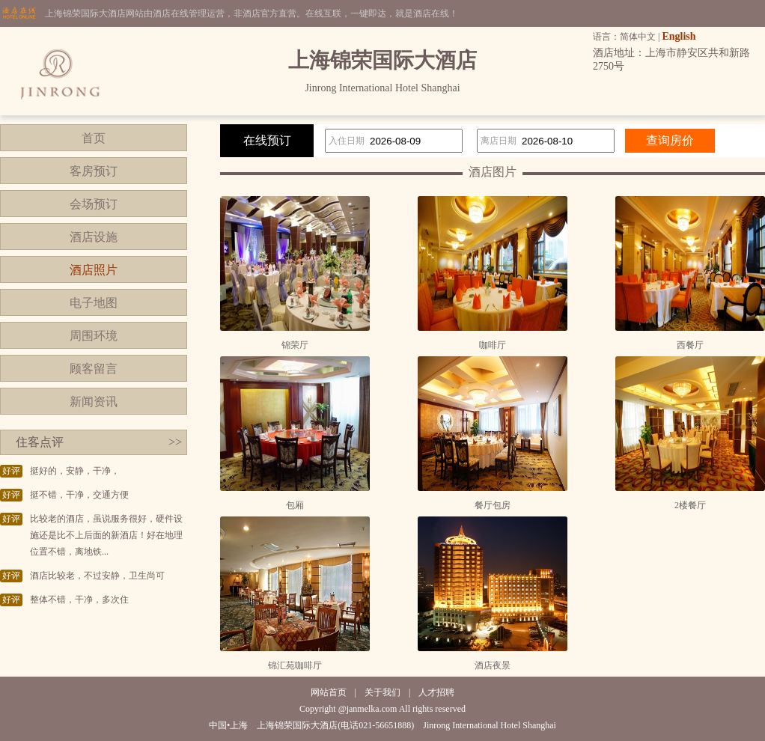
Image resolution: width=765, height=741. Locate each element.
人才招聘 (436, 692)
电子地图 (94, 302)
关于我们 (382, 692)
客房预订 (94, 171)
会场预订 (94, 204)
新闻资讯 (94, 401)
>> (175, 442)
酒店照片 (94, 269)
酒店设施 (94, 237)
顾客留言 (94, 368)
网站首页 (329, 692)
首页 (94, 138)
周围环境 (94, 335)
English (678, 36)
